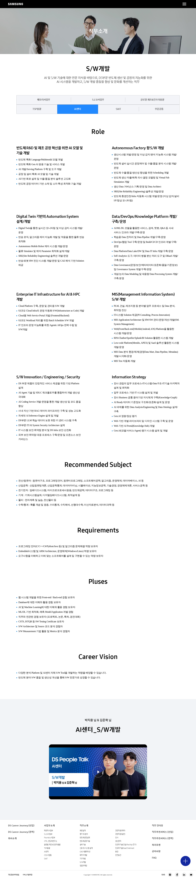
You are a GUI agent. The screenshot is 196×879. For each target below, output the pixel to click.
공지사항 (156, 851)
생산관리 (118, 841)
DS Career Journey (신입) (21, 825)
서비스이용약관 (27, 875)
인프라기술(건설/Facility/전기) (125, 844)
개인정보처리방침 (13, 875)
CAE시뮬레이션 (85, 851)
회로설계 (83, 830)
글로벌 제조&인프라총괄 (152, 99)
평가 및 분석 (84, 834)
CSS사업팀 (48, 855)
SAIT (118, 109)
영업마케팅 (83, 866)
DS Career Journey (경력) (21, 831)
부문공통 (159, 109)
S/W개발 (83, 862)
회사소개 (12, 838)
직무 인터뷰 (157, 825)
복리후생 (156, 844)
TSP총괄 (37, 109)
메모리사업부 (43, 99)
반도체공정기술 (85, 841)
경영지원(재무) (120, 830)
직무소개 (84, 825)
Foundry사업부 (49, 837)
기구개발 (83, 858)
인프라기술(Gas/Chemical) (124, 848)
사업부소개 (49, 825)
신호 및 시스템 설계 (86, 848)
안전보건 (118, 855)
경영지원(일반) (120, 834)
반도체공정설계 (85, 837)
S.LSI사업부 (98, 99)
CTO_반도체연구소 (50, 841)
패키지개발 (83, 855)
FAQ (154, 857)
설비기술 (83, 844)
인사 (116, 837)
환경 (116, 851)
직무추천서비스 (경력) (162, 838)
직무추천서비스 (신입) (162, 831)
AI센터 (77, 109)
